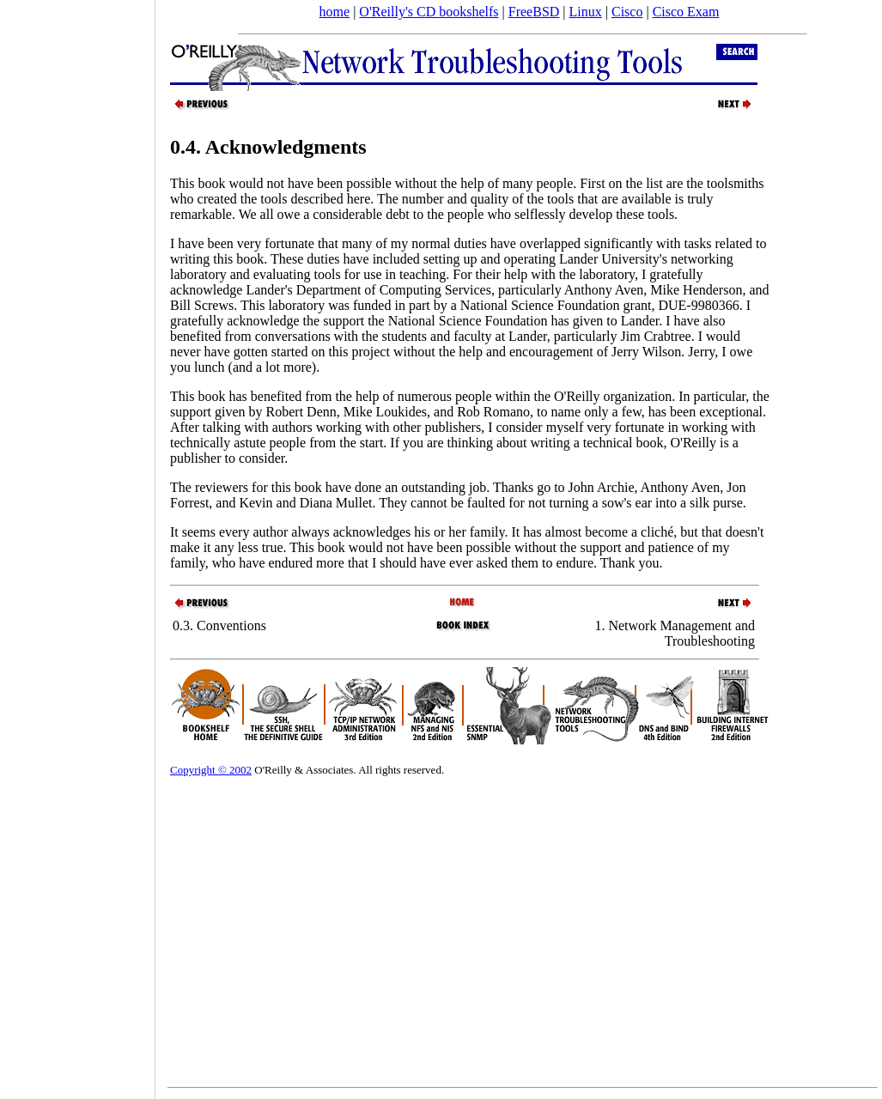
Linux (585, 11)
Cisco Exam (686, 11)
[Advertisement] (77, 543)
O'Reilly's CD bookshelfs (428, 11)
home (334, 11)
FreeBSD (534, 11)
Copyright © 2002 (211, 769)
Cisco (626, 11)
